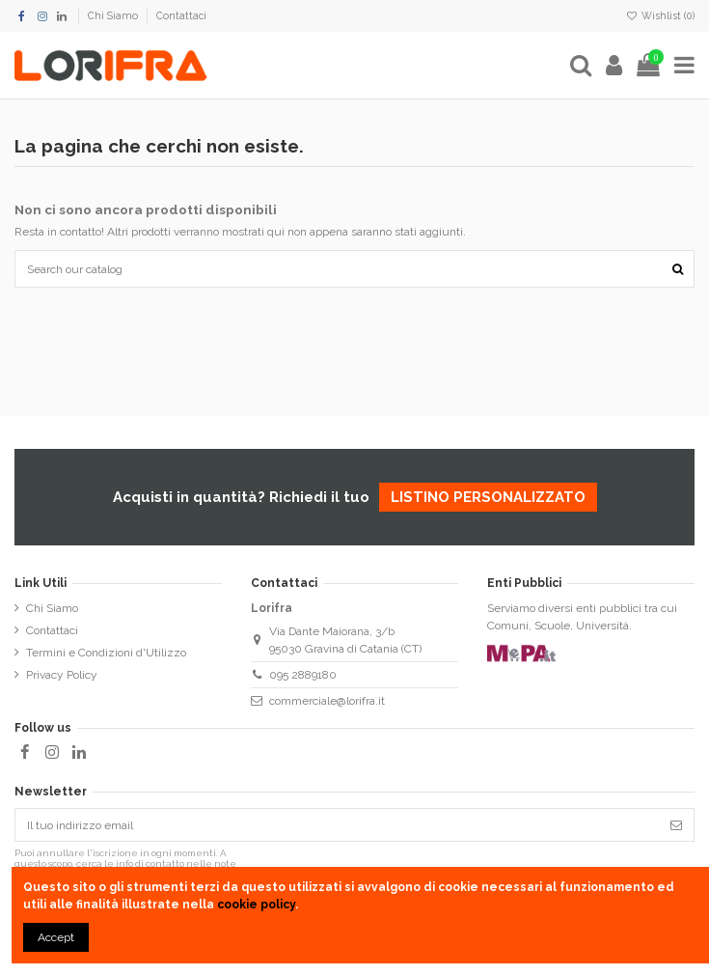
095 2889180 (303, 675)
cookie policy (256, 904)
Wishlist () (660, 15)
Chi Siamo (114, 15)
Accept (56, 937)
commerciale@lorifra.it (327, 701)
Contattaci (181, 15)
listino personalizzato (488, 497)
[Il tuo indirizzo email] (337, 824)
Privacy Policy (61, 675)
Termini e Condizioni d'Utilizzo (106, 652)
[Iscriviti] (676, 824)
